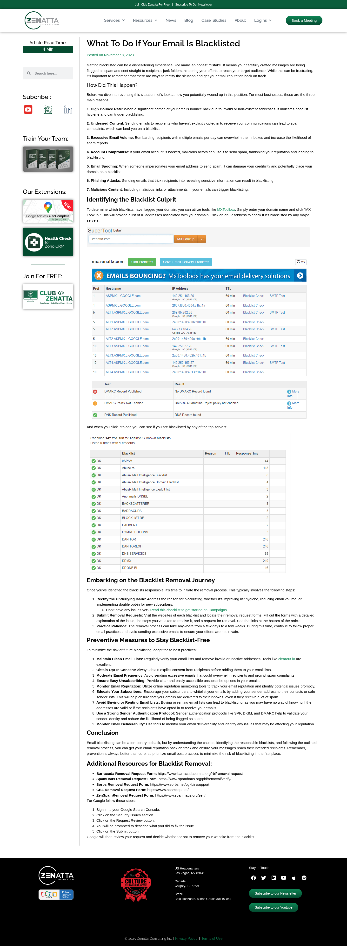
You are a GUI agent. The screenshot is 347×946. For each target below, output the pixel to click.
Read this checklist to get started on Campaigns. (189, 610)
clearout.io (286, 659)
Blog (188, 20)
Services (114, 20)
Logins (262, 20)
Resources (145, 20)
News (171, 20)
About (240, 20)
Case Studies (213, 20)
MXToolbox (226, 209)
